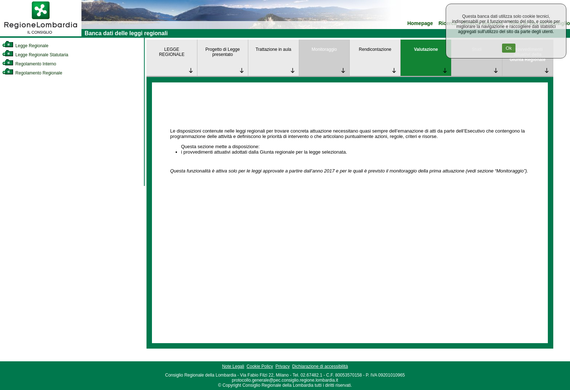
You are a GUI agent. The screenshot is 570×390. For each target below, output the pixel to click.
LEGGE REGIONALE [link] (171, 52)
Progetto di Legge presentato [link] (222, 52)
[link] (40, 34)
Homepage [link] (420, 23)
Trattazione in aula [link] (273, 49)
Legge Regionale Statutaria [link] (35, 54)
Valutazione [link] (426, 49)
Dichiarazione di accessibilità (320, 366)
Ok (509, 48)
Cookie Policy (259, 366)
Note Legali (233, 366)
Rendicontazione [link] (375, 49)
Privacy (283, 366)
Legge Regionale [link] (25, 45)
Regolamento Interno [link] (29, 63)
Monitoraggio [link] (324, 49)
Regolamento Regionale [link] (32, 73)
